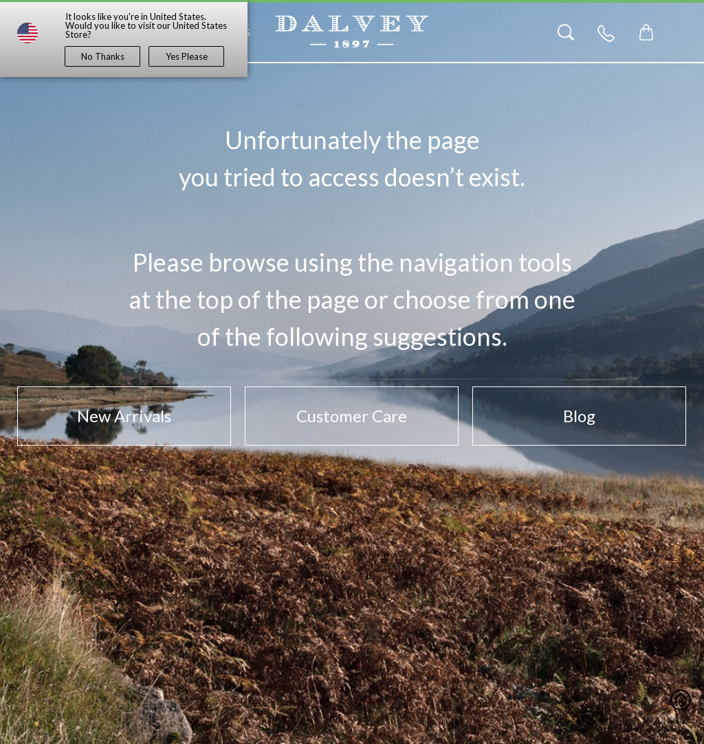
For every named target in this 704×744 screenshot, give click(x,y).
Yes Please (187, 56)
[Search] (565, 32)
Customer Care (351, 416)
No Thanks (102, 56)
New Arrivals (124, 416)
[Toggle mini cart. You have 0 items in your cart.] (646, 32)
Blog (579, 416)
